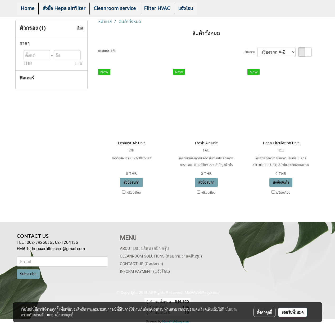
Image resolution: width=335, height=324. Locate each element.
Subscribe (28, 274)
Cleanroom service (115, 8)
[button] (205, 9)
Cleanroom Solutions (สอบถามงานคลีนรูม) (161, 256)
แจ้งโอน (185, 8)
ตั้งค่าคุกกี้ (264, 312)
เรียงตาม (250, 52)
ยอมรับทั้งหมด (293, 312)
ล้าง (80, 28)
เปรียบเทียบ (133, 192)
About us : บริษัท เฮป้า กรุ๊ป (144, 248)
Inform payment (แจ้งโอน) (145, 271)
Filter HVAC (157, 8)
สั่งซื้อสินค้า (131, 182)
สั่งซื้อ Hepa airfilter (64, 8)
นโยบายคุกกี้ (64, 314)
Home (27, 8)
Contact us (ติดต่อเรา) (141, 263)
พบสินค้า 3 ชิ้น (107, 51)
